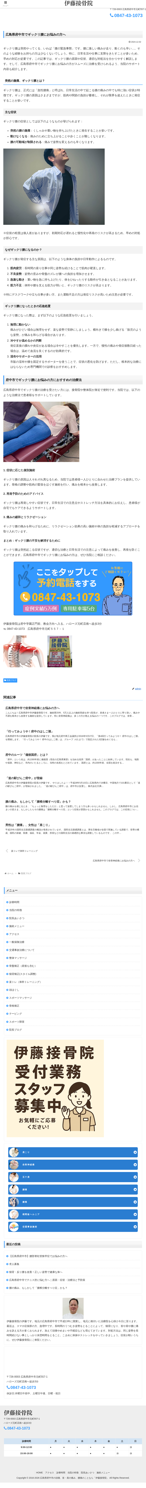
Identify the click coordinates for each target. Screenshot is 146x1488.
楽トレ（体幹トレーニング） (25, 984)
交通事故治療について (22, 952)
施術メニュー (16, 928)
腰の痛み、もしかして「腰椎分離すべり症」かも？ (38, 1293)
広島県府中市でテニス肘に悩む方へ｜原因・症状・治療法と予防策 (47, 1285)
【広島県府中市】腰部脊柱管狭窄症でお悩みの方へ (38, 1261)
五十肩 (26, 1180)
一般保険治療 (16, 944)
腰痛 (25, 1193)
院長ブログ (10, 680)
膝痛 (25, 1206)
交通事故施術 (31, 1232)
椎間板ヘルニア (32, 1219)
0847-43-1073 (126, 15)
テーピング (15, 1016)
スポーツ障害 (16, 1024)
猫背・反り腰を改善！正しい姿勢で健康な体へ (35, 1277)
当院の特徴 (15, 912)
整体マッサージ (18, 960)
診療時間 (14, 904)
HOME (37, 1478)
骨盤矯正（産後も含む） (23, 968)
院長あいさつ (16, 920)
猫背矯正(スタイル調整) (22, 976)
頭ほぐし (14, 992)
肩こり (26, 1155)
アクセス (14, 936)
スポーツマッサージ (20, 1000)
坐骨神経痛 (29, 1168)
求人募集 (14, 1269)
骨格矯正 (14, 1008)
